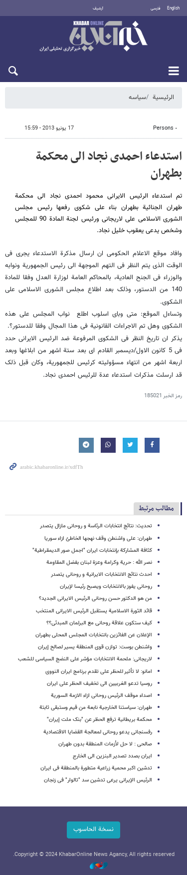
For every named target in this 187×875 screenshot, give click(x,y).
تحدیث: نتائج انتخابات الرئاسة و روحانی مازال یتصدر (96, 526)
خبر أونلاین (93, 37)
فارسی (156, 9)
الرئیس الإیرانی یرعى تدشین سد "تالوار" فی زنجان (98, 780)
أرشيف (98, 9)
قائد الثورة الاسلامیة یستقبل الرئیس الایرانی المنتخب (94, 611)
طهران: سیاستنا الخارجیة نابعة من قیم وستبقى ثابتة (95, 707)
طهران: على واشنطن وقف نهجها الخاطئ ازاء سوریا (98, 538)
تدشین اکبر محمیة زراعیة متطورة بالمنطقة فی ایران (96, 768)
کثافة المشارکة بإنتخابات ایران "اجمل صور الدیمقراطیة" (92, 550)
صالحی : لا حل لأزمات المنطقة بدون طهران (105, 744)
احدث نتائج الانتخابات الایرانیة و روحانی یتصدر (101, 574)
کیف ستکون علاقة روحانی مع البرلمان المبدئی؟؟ (99, 623)
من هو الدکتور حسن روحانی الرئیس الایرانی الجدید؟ (95, 598)
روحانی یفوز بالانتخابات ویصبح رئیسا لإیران (106, 586)
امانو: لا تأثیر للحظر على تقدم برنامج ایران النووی (98, 671)
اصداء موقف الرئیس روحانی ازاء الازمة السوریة (101, 695)
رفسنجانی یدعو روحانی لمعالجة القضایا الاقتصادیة (97, 732)
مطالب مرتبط (156, 508)
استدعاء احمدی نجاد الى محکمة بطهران (109, 165)
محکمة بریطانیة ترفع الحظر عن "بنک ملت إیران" (99, 719)
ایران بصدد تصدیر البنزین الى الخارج (112, 756)
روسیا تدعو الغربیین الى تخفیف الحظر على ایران (99, 683)
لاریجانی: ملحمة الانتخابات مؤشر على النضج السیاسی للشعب (85, 659)
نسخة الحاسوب (93, 829)
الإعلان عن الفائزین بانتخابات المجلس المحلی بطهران (93, 635)
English (173, 9)
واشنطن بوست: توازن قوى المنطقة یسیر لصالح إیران (95, 647)
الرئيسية (163, 98)
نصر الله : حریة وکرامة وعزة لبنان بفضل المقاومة (99, 562)
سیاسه (137, 98)
